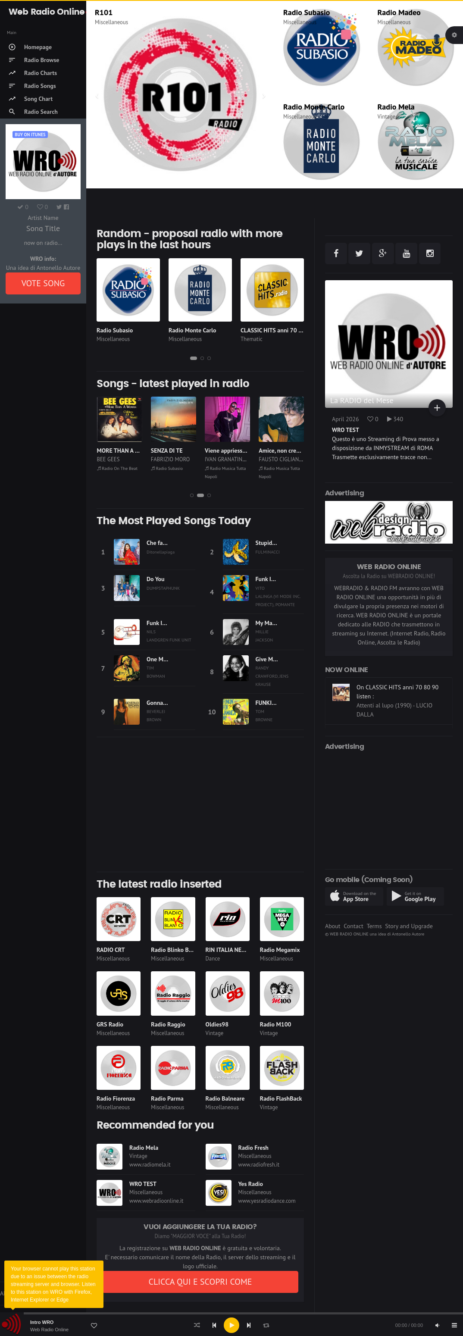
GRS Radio (110, 1024)
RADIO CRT (111, 950)
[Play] (231, 1325)
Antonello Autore (408, 934)
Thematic (252, 339)
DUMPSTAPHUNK (163, 588)
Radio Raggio (168, 1024)
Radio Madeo (399, 12)
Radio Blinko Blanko (177, 950)
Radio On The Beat (117, 468)
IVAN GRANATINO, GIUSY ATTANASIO (248, 459)
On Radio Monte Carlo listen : (394, 686)
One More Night (167, 659)
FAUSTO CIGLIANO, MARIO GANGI (298, 459)
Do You (156, 579)
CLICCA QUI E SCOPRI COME (200, 1281)
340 (395, 419)
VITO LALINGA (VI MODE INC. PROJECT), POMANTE (278, 596)
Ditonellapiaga (161, 552)
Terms (374, 926)
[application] (231, 1325)
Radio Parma (167, 1098)
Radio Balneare (225, 1098)
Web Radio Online (49, 1329)
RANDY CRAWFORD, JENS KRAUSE (272, 676)
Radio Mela (396, 107)
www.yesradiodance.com (267, 1201)
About (333, 926)
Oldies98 (217, 1024)
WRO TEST (142, 1184)
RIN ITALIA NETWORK (233, 950)
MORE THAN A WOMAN (126, 450)
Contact (353, 926)
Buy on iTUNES (30, 134)
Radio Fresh (253, 1147)
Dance (213, 958)
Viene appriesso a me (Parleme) (245, 450)
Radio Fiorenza (116, 1098)
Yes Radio (250, 1184)
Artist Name (43, 218)
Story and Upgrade (409, 926)
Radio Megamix (280, 950)
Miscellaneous (111, 22)
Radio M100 (275, 1024)
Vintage (387, 116)
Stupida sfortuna (277, 543)
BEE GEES (108, 459)
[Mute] (437, 1325)
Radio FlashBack (281, 1098)
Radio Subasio (306, 12)
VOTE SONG (43, 283)
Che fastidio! (163, 543)
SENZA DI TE (167, 450)
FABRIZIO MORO (170, 459)
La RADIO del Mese (362, 400)
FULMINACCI (268, 552)
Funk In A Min (273, 579)
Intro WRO (41, 1322)
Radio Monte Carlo (313, 107)
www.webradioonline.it (156, 1201)
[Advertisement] (200, 804)
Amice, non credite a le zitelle (297, 450)
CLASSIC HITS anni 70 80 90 (277, 330)
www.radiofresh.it (259, 1164)
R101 (104, 12)
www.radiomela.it (150, 1164)
